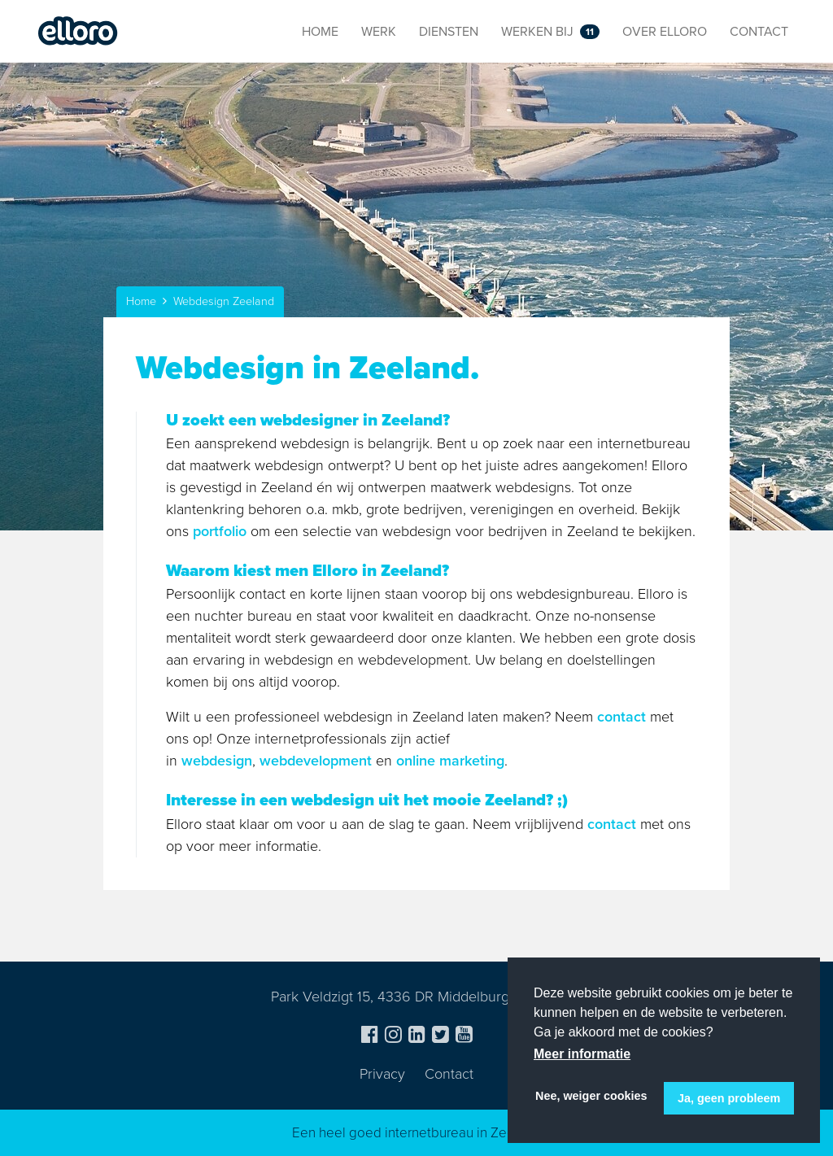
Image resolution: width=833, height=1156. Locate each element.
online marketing (450, 761)
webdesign (216, 761)
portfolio (219, 531)
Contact (449, 1074)
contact (621, 717)
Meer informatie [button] (582, 1054)
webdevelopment (315, 761)
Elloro (78, 32)
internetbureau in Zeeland (463, 1132)
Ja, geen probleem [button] (729, 1098)
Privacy (382, 1074)
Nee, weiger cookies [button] (591, 1095)
